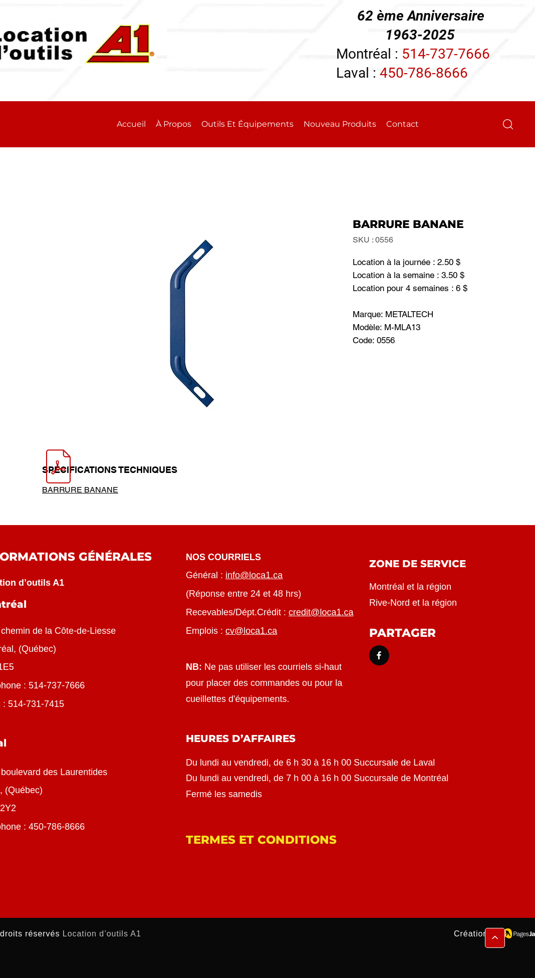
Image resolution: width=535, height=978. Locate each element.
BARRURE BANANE (80, 490)
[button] (508, 124)
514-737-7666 (446, 54)
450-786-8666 (424, 73)
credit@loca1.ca (321, 612)
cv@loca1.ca (251, 631)
